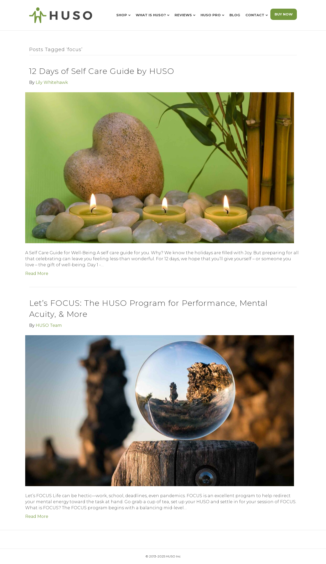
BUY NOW (284, 14)
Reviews (183, 15)
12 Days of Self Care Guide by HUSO (101, 71)
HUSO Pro (211, 15)
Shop (121, 15)
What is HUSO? (151, 15)
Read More (36, 273)
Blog (234, 15)
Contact (254, 15)
